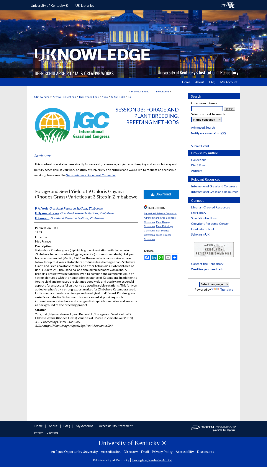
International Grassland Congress (214, 186)
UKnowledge (41, 96)
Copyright (52, 432)
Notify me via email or (208, 133)
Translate (222, 289)
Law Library (198, 213)
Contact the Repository (207, 263)
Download (161, 194)
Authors (196, 170)
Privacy (38, 432)
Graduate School (202, 229)
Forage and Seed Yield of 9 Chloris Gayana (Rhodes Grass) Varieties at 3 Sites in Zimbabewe (86, 194)
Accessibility (185, 452)
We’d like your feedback (207, 269)
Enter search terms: (204, 103)
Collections (198, 160)
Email (145, 452)
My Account (85, 426)
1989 (105, 96)
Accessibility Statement (116, 426)
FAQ (66, 426)
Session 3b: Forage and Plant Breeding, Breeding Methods (147, 115)
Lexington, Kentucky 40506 (152, 460)
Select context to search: (208, 114)
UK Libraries (84, 5)
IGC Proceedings (89, 96)
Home (38, 426)
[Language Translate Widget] (214, 284)
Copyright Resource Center (210, 223)
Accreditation (111, 452)
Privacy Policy (162, 452)
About (53, 426)
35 (129, 96)
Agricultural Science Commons (160, 213)
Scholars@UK (200, 234)
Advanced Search (203, 127)
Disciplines (198, 165)
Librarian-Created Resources (210, 207)
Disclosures (205, 452)
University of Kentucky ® (50, 5)
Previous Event (140, 91)
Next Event (162, 91)
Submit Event (200, 146)
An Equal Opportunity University (74, 452)
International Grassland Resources (214, 191)
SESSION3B (118, 96)
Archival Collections (64, 96)
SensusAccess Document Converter (91, 175)
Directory (131, 452)
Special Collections (204, 218)
